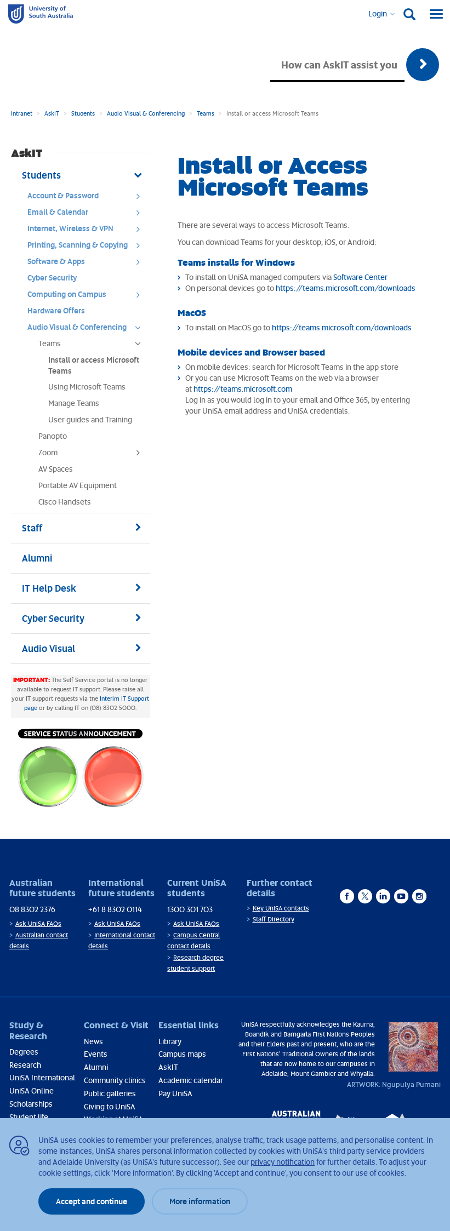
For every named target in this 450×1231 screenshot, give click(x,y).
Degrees (23, 1051)
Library (169, 1041)
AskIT (51, 113)
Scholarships (31, 1103)
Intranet (21, 113)
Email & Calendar (87, 215)
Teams (205, 113)
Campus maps (182, 1054)
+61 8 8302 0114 (115, 909)
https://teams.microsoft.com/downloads (345, 288)
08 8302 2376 (32, 909)
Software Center (360, 277)
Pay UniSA (175, 1093)
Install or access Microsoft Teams (93, 365)
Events (95, 1054)
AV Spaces (55, 468)
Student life (28, 1117)
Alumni (96, 1067)
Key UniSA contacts (281, 908)
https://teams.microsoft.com (242, 388)
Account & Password (87, 198)
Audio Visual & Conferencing (146, 113)
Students (83, 113)
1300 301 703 (190, 909)
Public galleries (110, 1093)
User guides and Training (90, 419)
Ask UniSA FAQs (38, 923)
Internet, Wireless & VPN (87, 231)
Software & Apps (87, 264)
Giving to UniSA (109, 1106)
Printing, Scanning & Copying (87, 247)
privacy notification (282, 1161)
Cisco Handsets (64, 501)
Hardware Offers (56, 310)
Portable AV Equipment (77, 485)
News (93, 1041)
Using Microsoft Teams (87, 386)
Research (25, 1065)
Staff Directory (273, 919)
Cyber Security (52, 277)
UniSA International (42, 1077)
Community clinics (115, 1080)
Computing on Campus (87, 297)
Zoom (92, 455)
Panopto (52, 436)
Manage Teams (73, 403)
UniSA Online (31, 1090)
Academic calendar (190, 1080)
